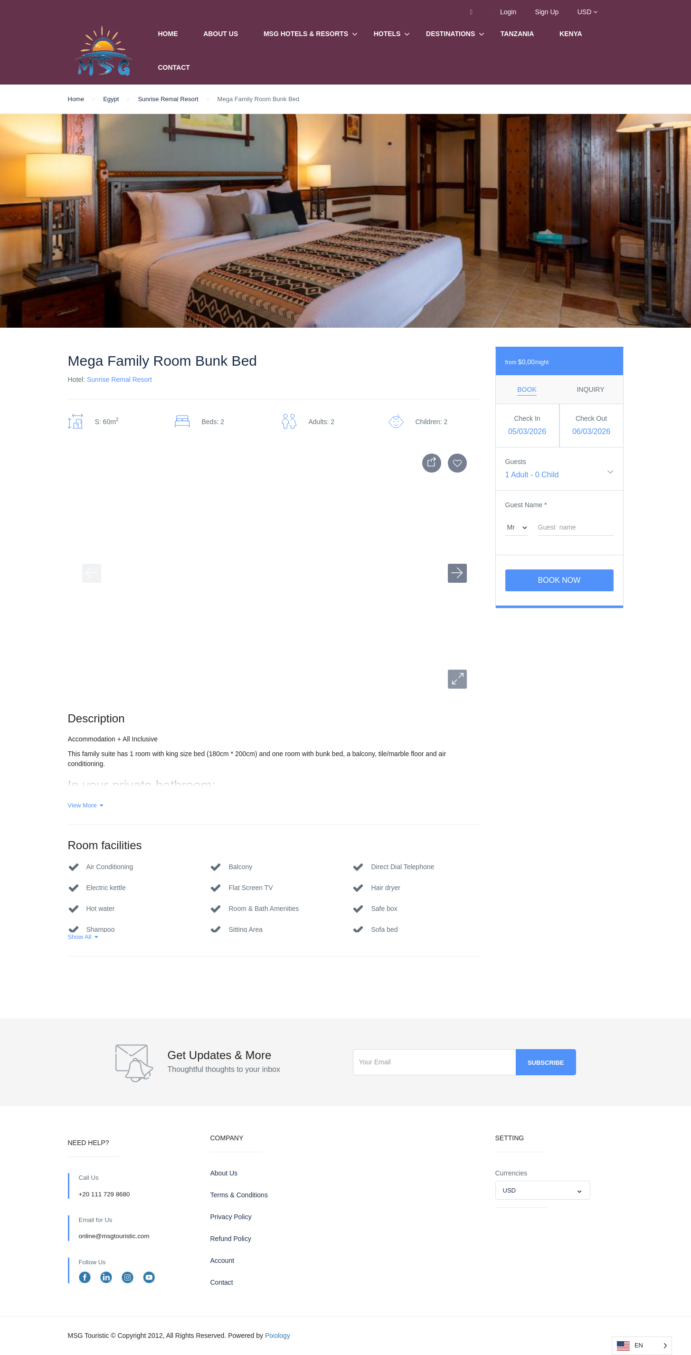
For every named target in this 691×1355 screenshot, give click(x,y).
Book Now (559, 580)
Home (168, 34)
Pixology (277, 1335)
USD (587, 12)
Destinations (450, 34)
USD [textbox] (509, 1190)
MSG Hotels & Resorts (306, 34)
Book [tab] (526, 389)
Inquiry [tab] (590, 389)
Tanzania (517, 34)
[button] (457, 679)
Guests (515, 461)
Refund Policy (230, 1238)
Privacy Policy (231, 1217)
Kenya (570, 34)
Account (222, 1260)
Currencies (511, 1173)
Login (508, 12)
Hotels (387, 34)
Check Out (591, 418)
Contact (174, 67)
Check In (527, 418)
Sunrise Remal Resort (168, 99)
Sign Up (547, 12)
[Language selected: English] (642, 1345)
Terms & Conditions (239, 1195)
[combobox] (542, 1190)
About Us (220, 34)
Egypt (111, 99)
